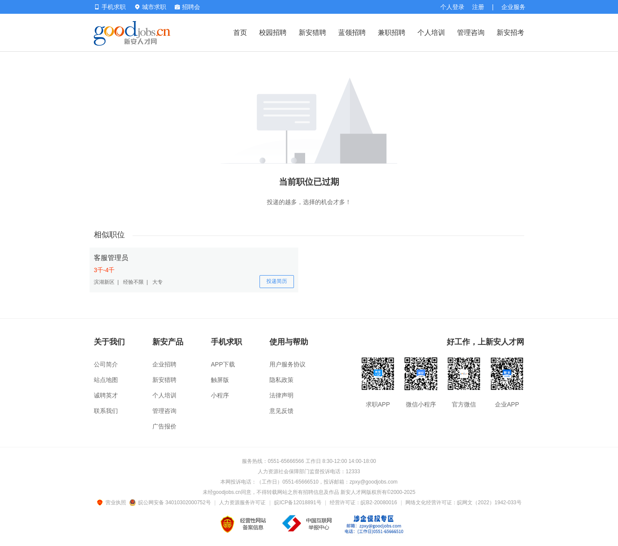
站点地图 (106, 379)
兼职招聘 (391, 32)
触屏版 (220, 379)
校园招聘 (273, 32)
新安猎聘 (312, 32)
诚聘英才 (106, 395)
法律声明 (281, 395)
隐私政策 (281, 379)
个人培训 (431, 32)
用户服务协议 (287, 364)
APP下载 (223, 364)
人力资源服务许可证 (242, 502)
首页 (240, 32)
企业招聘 (164, 364)
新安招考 (510, 32)
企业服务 (513, 6)
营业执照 (112, 502)
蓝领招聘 (352, 32)
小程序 (220, 395)
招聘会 (187, 6)
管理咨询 (471, 32)
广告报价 (164, 426)
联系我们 (106, 410)
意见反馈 (281, 410)
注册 (478, 6)
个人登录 (452, 6)
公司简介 (106, 364)
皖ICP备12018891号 (297, 502)
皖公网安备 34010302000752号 (170, 502)
